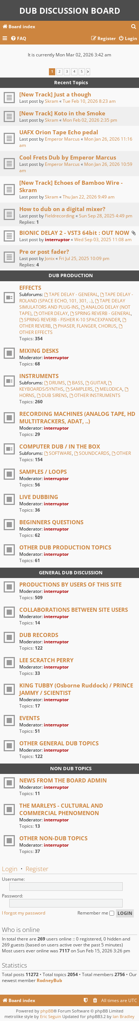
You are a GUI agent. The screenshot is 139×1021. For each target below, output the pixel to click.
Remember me (95, 913)
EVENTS (29, 718)
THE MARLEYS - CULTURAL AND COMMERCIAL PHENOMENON (61, 809)
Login (9, 868)
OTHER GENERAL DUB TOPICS (59, 743)
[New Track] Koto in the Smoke (62, 113)
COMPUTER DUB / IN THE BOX (59, 446)
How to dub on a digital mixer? (62, 209)
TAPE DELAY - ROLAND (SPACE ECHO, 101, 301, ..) (76, 297)
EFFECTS (30, 287)
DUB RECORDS (38, 634)
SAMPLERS (79, 389)
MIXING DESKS (39, 350)
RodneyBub (49, 981)
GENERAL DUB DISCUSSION (71, 572)
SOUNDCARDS (91, 453)
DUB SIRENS (52, 395)
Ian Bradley (124, 1016)
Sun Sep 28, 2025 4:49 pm (105, 216)
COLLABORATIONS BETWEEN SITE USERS (73, 609)
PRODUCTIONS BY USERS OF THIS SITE (70, 584)
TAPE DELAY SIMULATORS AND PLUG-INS (72, 304)
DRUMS (54, 383)
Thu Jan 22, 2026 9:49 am (89, 197)
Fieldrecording (60, 216)
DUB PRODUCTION (71, 275)
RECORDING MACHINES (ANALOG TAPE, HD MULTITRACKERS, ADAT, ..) (77, 417)
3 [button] (67, 71)
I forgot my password (23, 913)
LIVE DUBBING (38, 496)
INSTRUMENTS (39, 376)
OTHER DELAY (51, 313)
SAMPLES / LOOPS (43, 471)
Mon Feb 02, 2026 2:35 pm (90, 120)
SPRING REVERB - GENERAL (100, 313)
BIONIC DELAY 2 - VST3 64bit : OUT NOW (74, 232)
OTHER (121, 453)
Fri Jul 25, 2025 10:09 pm (84, 258)
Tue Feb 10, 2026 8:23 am (89, 101)
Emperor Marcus (62, 139)
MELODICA (108, 389)
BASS (75, 383)
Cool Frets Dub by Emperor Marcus (67, 157)
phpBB (46, 1011)
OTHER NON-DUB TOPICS (53, 838)
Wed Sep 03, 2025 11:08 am (103, 239)
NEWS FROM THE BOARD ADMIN (63, 780)
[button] (88, 71)
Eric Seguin (50, 1016)
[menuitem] (133, 27)
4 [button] (74, 71)
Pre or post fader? (44, 251)
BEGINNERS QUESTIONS (51, 522)
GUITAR (95, 383)
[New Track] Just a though (55, 94)
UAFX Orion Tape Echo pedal (58, 132)
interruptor (57, 239)
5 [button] (82, 71)
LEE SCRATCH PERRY (46, 660)
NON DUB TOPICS (71, 768)
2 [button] (59, 71)
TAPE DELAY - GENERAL (71, 294)
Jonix (49, 258)
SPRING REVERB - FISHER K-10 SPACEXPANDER (69, 319)
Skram (51, 101)
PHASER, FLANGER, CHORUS (84, 326)
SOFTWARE (58, 453)
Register (37, 868)
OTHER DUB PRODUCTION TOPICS (65, 547)
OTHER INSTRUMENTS (94, 395)
